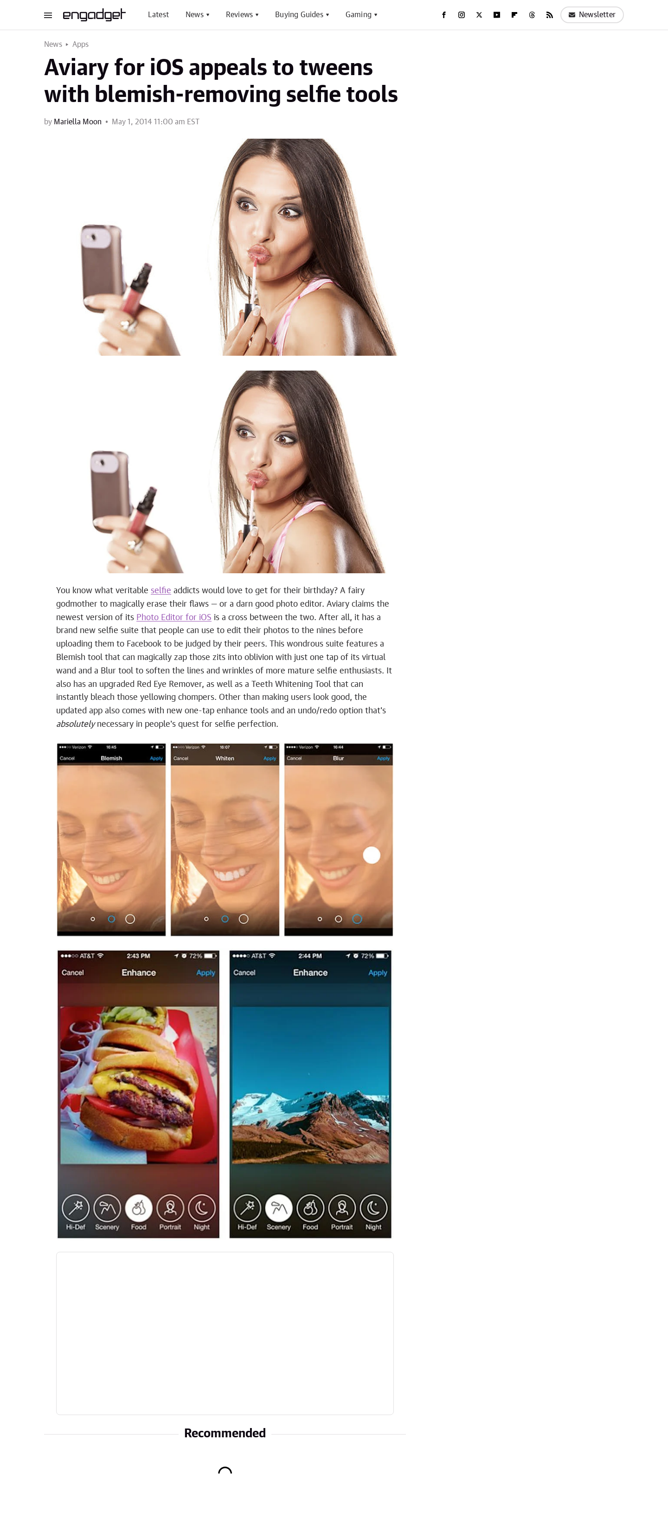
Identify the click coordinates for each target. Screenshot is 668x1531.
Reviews (239, 15)
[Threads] (532, 15)
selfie (161, 591)
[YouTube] (497, 15)
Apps (80, 44)
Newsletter (592, 15)
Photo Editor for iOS (174, 618)
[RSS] (550, 15)
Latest (158, 15)
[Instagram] (462, 15)
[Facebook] (444, 15)
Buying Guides (299, 15)
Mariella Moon (78, 122)
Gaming (359, 15)
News (195, 15)
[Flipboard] (514, 15)
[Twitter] (479, 15)
